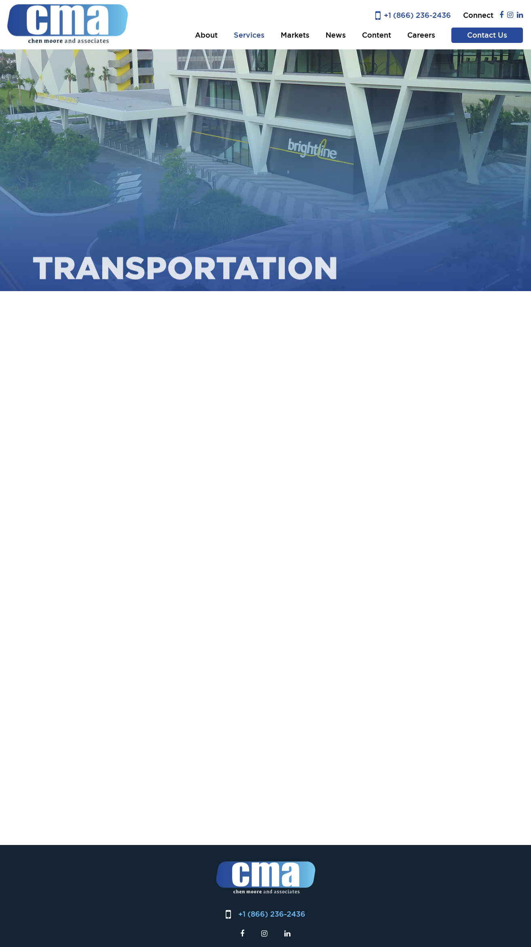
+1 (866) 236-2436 (417, 15)
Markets (295, 35)
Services (249, 35)
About (206, 35)
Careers (421, 35)
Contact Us (487, 35)
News (336, 35)
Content (376, 35)
